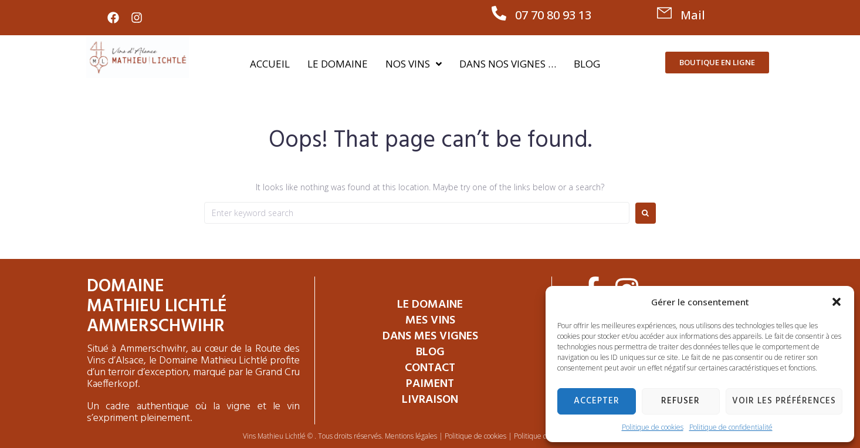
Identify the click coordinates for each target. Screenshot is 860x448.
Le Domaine (430, 304)
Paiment (430, 384)
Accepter (596, 401)
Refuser (680, 401)
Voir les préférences (784, 401)
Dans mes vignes (430, 336)
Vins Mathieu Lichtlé (274, 436)
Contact (430, 368)
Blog (430, 352)
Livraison (430, 399)
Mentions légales (411, 436)
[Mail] (664, 13)
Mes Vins (430, 320)
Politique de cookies (652, 427)
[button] (836, 302)
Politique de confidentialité (731, 427)
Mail (692, 15)
